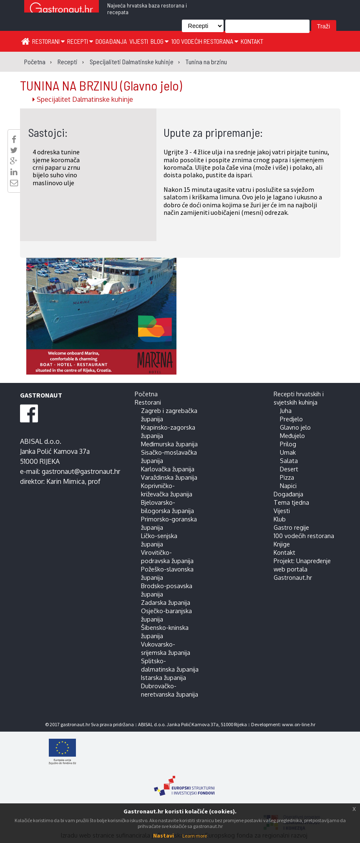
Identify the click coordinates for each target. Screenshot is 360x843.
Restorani (48, 41)
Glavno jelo (295, 427)
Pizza (287, 477)
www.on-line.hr (298, 724)
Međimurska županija (169, 444)
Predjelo (291, 419)
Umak (288, 452)
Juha (286, 410)
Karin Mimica (65, 481)
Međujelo (292, 435)
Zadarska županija (165, 602)
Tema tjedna (291, 502)
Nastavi (163, 835)
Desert (289, 469)
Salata (289, 460)
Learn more (194, 836)
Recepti (80, 41)
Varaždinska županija (169, 477)
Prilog (288, 444)
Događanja (111, 41)
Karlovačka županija (167, 469)
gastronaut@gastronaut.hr (81, 471)
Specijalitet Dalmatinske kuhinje (83, 99)
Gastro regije (291, 527)
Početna (146, 394)
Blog (160, 41)
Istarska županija (163, 677)
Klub (280, 519)
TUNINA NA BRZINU (101, 85)
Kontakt (252, 41)
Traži (323, 26)
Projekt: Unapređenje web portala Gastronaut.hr (302, 569)
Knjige (282, 544)
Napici (288, 485)
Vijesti (138, 41)
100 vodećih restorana (204, 41)
